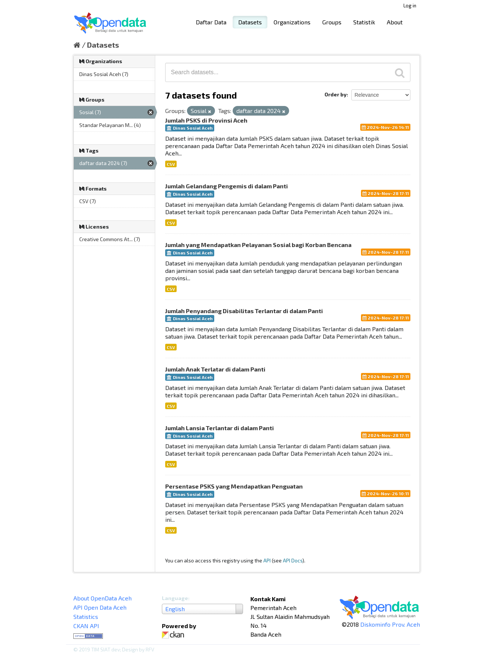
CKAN (174, 635)
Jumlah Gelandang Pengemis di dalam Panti (226, 185)
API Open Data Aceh (99, 607)
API (267, 560)
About (395, 21)
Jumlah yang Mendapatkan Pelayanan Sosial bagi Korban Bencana (258, 244)
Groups (331, 21)
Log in (409, 5)
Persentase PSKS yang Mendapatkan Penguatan (234, 486)
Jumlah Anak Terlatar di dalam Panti (215, 369)
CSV (171, 164)
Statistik (364, 21)
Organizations (292, 21)
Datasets (250, 21)
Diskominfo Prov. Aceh (390, 624)
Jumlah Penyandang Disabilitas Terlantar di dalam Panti (244, 310)
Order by (335, 94)
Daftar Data (211, 21)
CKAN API (86, 625)
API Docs (292, 560)
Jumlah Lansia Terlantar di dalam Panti (219, 427)
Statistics (85, 616)
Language (175, 598)
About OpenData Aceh (102, 598)
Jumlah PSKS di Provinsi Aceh (206, 120)
